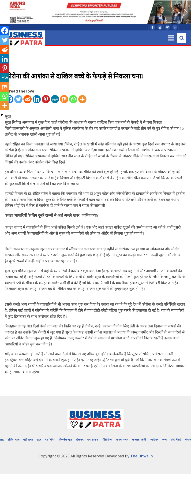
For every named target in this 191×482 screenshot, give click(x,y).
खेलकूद (79, 439)
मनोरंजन (154, 439)
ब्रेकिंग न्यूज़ (13, 439)
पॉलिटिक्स (107, 439)
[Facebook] (4, 30)
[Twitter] (18, 99)
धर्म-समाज (92, 439)
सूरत (39, 439)
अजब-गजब (122, 439)
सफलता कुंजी (139, 439)
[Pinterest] (46, 99)
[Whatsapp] (73, 99)
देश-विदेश (50, 439)
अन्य (164, 439)
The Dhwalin (141, 456)
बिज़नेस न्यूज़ (65, 439)
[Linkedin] (37, 99)
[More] (82, 99)
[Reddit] (27, 99)
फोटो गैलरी (175, 439)
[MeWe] (55, 99)
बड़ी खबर (28, 439)
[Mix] (64, 99)
